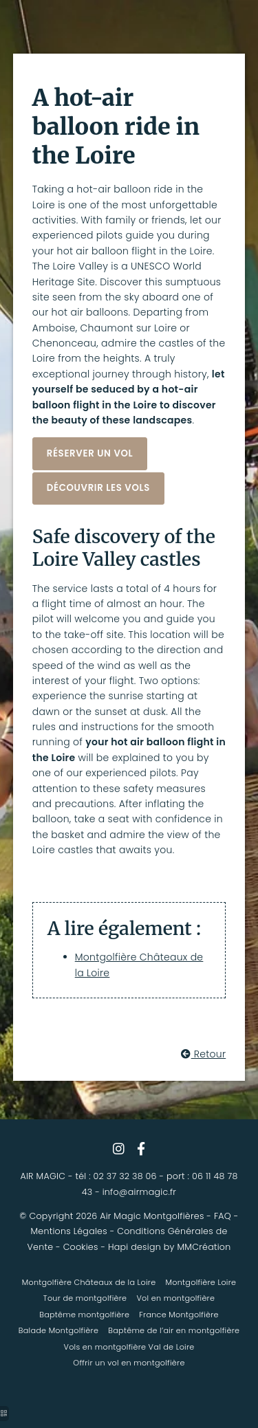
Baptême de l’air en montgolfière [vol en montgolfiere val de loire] (173, 1330)
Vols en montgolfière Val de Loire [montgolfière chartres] (128, 1346)
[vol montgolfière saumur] (141, 1149)
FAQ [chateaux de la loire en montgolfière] (222, 1216)
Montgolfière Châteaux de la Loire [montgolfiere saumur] (89, 1282)
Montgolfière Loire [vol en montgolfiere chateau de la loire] (201, 1282)
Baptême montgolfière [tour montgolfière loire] (84, 1314)
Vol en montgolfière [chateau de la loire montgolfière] (175, 1298)
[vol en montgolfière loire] (119, 1149)
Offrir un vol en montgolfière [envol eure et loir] (128, 1362)
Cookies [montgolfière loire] (80, 1247)
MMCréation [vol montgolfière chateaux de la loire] (203, 1247)
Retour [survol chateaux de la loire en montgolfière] (203, 1054)
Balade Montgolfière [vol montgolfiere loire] (58, 1330)
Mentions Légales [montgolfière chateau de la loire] (68, 1231)
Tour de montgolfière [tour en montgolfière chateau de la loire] (85, 1298)
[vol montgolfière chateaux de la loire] (90, 453)
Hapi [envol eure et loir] (118, 1247)
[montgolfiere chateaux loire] (98, 488)
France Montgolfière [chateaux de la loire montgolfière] (179, 1314)
